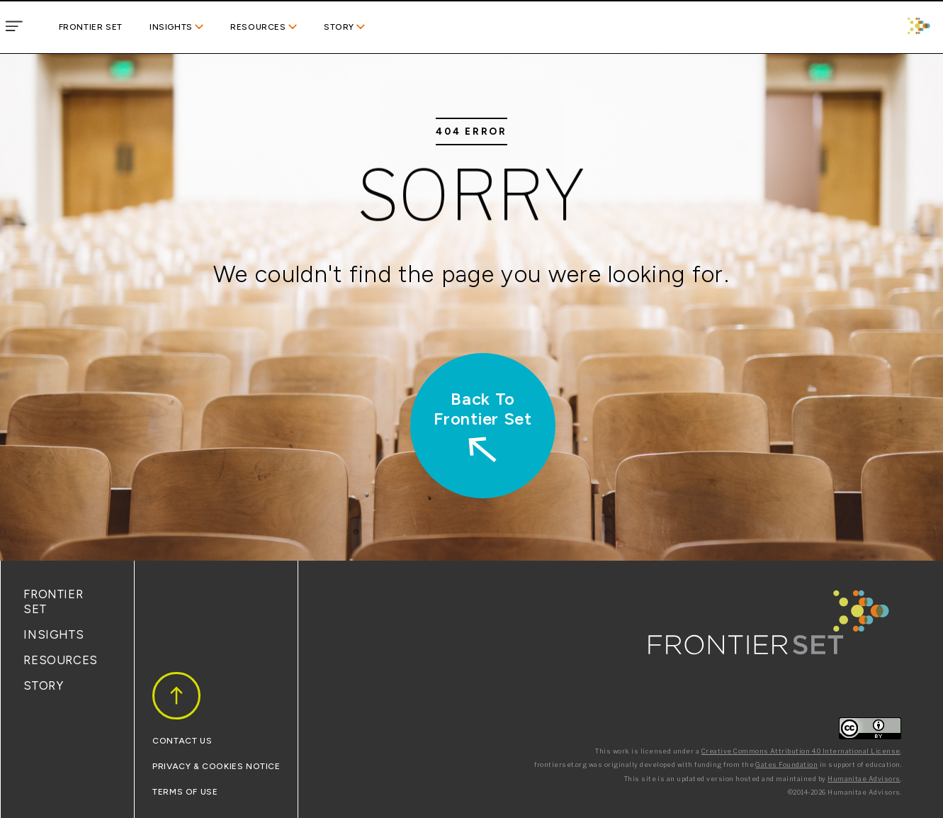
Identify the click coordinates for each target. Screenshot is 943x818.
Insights (171, 27)
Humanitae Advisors (864, 779)
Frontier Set (91, 27)
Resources (258, 27)
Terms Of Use (185, 792)
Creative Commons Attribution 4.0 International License (800, 751)
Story (339, 27)
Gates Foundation (786, 764)
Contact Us (182, 741)
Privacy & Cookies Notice (216, 766)
